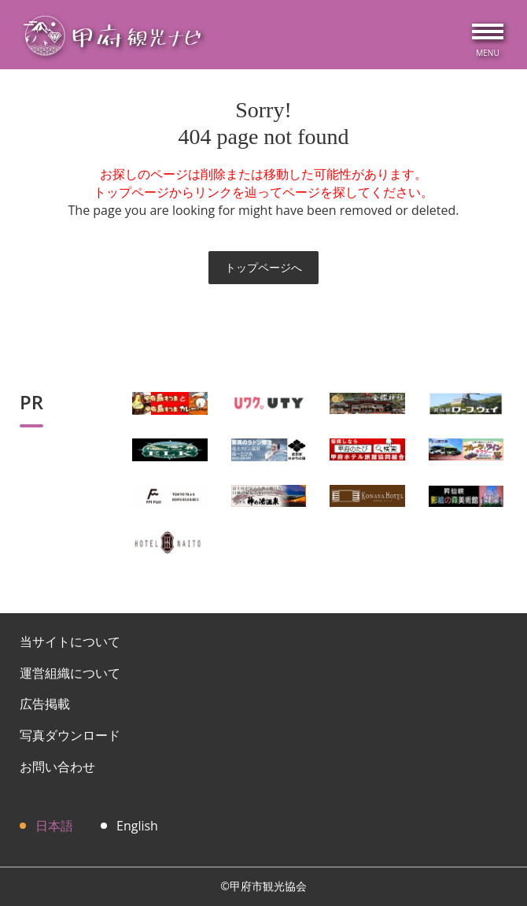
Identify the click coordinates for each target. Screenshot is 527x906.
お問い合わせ (57, 766)
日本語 (54, 825)
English (137, 825)
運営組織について (70, 673)
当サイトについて (70, 641)
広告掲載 (45, 703)
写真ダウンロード (70, 735)
